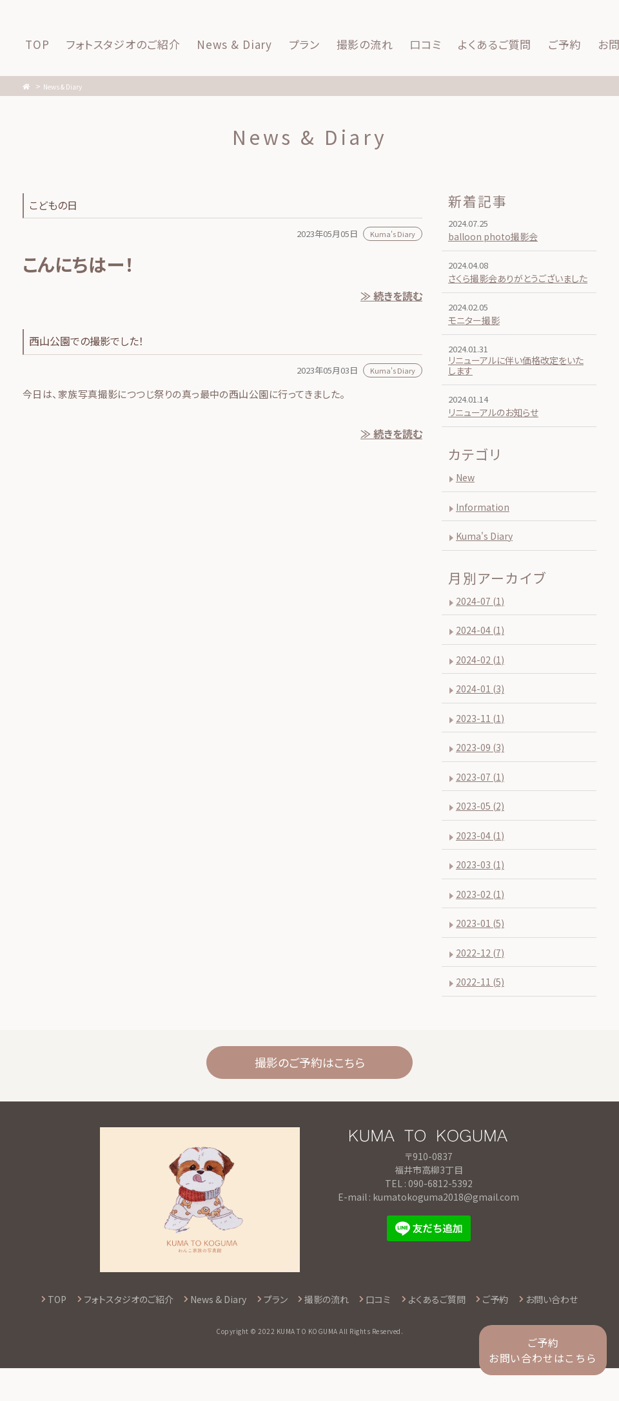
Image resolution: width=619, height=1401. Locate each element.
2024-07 (482, 621)
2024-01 (482, 709)
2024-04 (482, 650)
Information (485, 526)
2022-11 (482, 1002)
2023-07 (482, 797)
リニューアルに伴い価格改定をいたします (518, 384)
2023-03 (482, 884)
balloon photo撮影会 (497, 236)
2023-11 (482, 738)
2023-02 (482, 914)
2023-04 (482, 856)
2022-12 (482, 973)
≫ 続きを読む (390, 297)
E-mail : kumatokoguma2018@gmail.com (428, 1229)
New (467, 497)
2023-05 (482, 826)
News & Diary (70, 86)
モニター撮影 (477, 334)
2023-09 (482, 767)
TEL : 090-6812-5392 (429, 1215)
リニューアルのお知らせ (498, 432)
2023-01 (482, 943)
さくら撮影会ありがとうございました (516, 285)
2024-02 (482, 680)
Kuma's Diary (487, 556)
